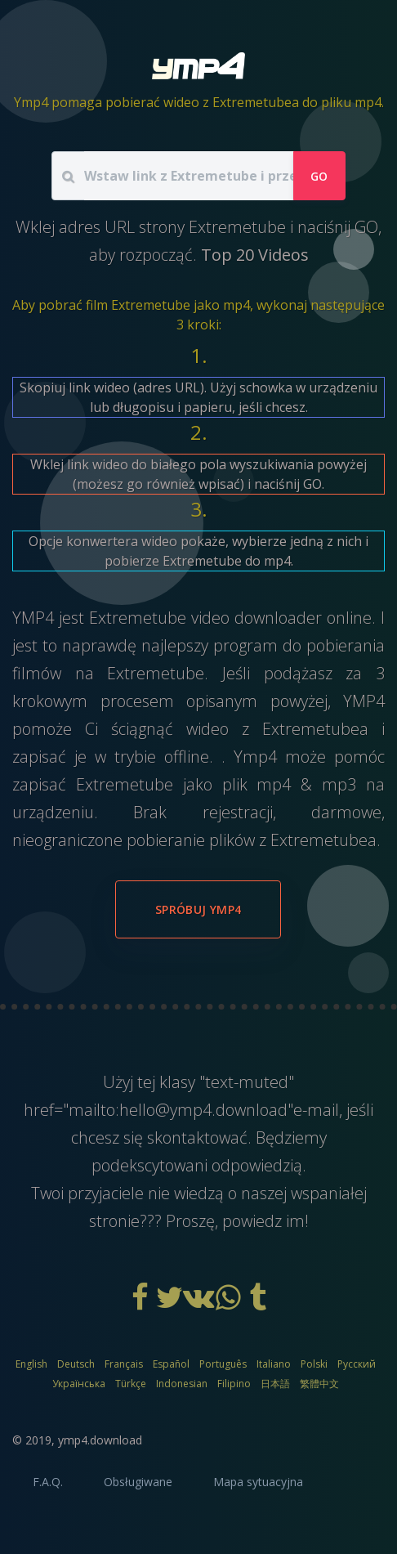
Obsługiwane (138, 1481)
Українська (78, 1384)
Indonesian (181, 1384)
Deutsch (76, 1364)
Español (171, 1364)
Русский (356, 1364)
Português (223, 1364)
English (31, 1364)
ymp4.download (100, 1440)
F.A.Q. (48, 1481)
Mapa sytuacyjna (258, 1481)
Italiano (273, 1364)
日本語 (275, 1384)
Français (124, 1364)
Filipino (234, 1384)
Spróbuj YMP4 (198, 909)
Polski (314, 1364)
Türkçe (130, 1384)
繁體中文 (319, 1384)
